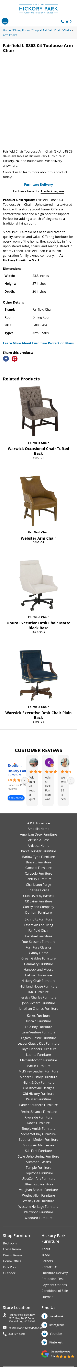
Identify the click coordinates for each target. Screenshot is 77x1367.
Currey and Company (38, 907)
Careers (47, 1261)
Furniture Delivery (38, 184)
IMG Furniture (38, 992)
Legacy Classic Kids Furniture (38, 1043)
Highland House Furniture (39, 986)
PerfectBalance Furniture (38, 1112)
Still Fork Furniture (38, 1151)
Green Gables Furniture (38, 958)
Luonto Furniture (38, 1055)
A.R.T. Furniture (38, 823)
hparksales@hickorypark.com (25, 1327)
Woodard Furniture (39, 1218)
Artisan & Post (38, 840)
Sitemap (47, 1297)
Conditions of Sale (54, 1291)
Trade (45, 1255)
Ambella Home (38, 829)
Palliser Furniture (38, 1099)
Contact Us (49, 1267)
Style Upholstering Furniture (38, 1156)
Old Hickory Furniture (38, 1094)
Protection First (52, 1279)
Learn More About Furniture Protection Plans (38, 343)
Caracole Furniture (38, 873)
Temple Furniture (38, 1168)
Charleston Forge (38, 885)
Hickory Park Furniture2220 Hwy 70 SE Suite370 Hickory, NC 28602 (21, 1318)
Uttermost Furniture (38, 1184)
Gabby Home (38, 953)
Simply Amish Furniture (38, 1129)
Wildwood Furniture (38, 1212)
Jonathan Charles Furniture (38, 1008)
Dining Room (12, 1255)
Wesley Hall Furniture (38, 1201)
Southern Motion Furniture (38, 1139)
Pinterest (55, 1342)
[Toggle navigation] (5, 21)
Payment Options (54, 1285)
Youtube (56, 1334)
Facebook (56, 1316)
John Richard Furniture (38, 1003)
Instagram (56, 1325)
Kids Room (10, 1267)
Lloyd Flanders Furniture (38, 1049)
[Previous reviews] (24, 780)
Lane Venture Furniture (38, 1032)
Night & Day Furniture (38, 1082)
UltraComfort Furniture (38, 1179)
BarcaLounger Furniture (38, 851)
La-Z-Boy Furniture (38, 1027)
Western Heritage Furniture (38, 1207)
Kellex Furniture (38, 1016)
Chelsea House (38, 890)
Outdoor (9, 1273)
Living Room (12, 1249)
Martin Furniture (38, 1066)
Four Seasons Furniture (38, 942)
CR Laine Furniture (38, 901)
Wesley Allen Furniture (38, 1195)
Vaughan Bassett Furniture (38, 1190)
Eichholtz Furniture (38, 919)
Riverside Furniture (38, 1117)
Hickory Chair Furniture (38, 981)
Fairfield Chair (38, 442)
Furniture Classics (38, 947)
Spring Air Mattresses (38, 1145)
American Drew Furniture (38, 834)
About (45, 1249)
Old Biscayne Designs (38, 1088)
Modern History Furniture (38, 1077)
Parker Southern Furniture (38, 1105)
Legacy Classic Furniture (38, 1038)
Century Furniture (39, 879)
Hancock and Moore (38, 969)
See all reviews (16, 798)
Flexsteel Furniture (38, 936)
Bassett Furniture (38, 862)
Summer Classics (38, 1162)
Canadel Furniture (38, 868)
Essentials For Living (38, 925)
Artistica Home (38, 846)
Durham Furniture (38, 912)
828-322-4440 (16, 1334)
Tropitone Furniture (38, 1173)
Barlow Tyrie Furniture (38, 857)
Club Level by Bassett (38, 896)
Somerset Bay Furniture (38, 1134)
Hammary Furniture (38, 964)
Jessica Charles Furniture (39, 997)
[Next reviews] (70, 780)
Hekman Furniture (38, 975)
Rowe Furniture (38, 1123)
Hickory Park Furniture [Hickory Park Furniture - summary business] (17, 773)
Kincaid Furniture (38, 1021)
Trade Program (52, 191)
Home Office (12, 1261)
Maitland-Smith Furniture (38, 1060)
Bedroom (10, 1243)
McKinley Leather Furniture (38, 1071)
